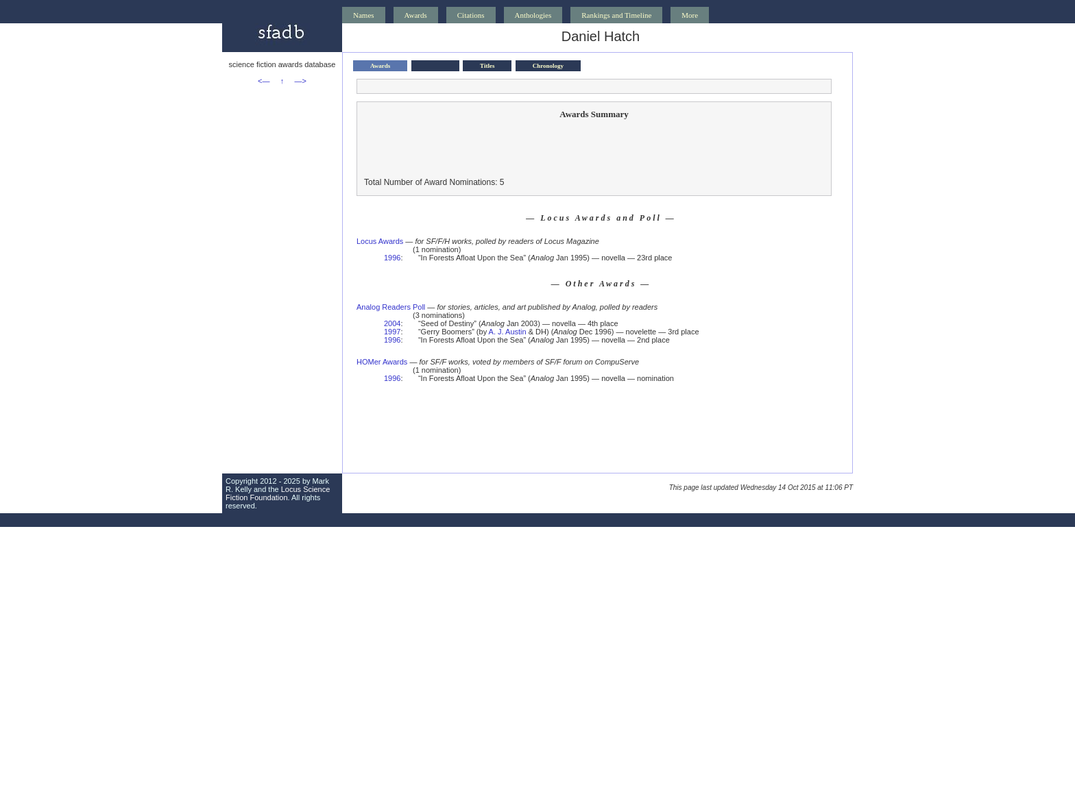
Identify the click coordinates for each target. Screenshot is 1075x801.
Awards (415, 15)
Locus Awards (380, 241)
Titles (487, 65)
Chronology (548, 65)
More (689, 15)
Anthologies (533, 15)
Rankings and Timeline (616, 15)
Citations (471, 15)
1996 (392, 258)
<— (263, 81)
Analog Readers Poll (391, 307)
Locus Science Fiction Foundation (278, 493)
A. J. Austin (508, 332)
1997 (392, 332)
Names (363, 15)
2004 (392, 323)
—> (300, 81)
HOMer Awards (382, 362)
